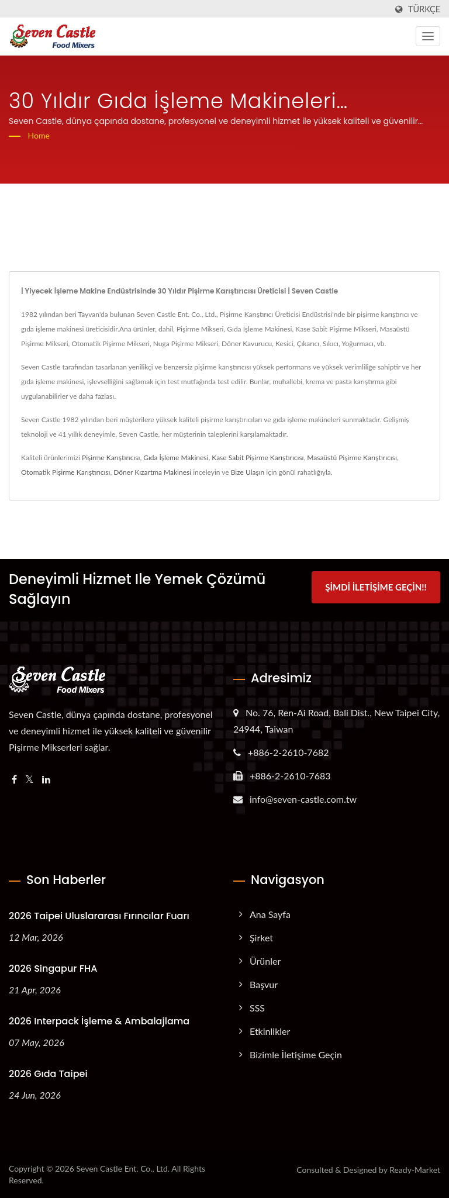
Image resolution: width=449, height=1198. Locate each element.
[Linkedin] (46, 779)
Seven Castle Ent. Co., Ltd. (123, 1168)
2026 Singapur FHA (53, 968)
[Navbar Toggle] (428, 36)
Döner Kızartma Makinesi (152, 472)
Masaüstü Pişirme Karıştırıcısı (351, 457)
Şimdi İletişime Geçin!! (375, 587)
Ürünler (265, 960)
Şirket (261, 937)
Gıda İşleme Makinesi (175, 457)
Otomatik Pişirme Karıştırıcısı (65, 472)
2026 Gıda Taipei (48, 1073)
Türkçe (424, 9)
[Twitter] (29, 779)
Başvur (264, 984)
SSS (257, 1007)
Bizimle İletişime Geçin (296, 1054)
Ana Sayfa (270, 914)
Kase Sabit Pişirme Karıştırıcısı (257, 457)
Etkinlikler (270, 1031)
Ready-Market (414, 1170)
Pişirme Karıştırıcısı (111, 457)
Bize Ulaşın (248, 472)
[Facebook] (14, 779)
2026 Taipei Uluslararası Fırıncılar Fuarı (99, 916)
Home (39, 135)
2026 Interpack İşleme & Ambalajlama (99, 1021)
